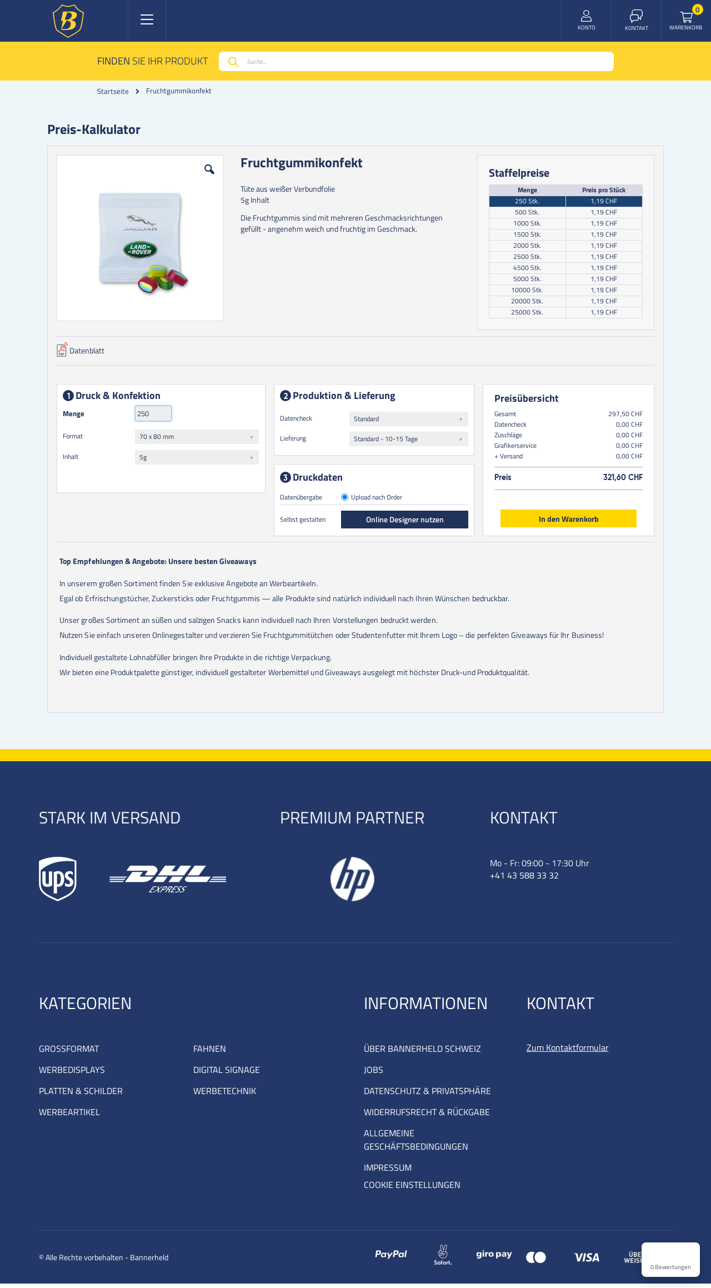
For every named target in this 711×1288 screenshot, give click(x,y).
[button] (210, 180)
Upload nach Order (377, 500)
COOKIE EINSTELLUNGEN (412, 1189)
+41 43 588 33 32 (524, 879)
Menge (76, 415)
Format (75, 438)
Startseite (113, 91)
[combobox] (416, 61)
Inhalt (73, 458)
